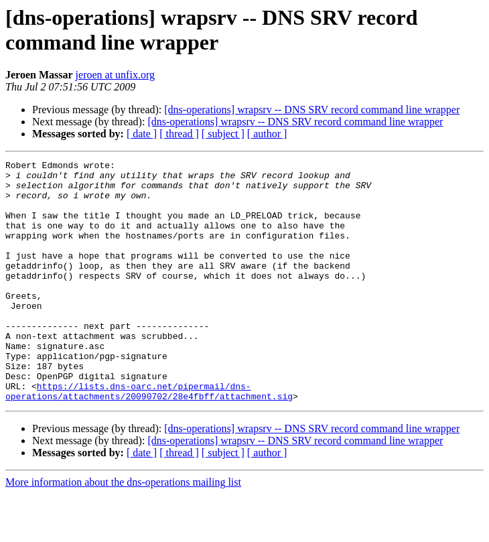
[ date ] (142, 133)
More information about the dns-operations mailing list (123, 530)
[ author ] (267, 133)
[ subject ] (223, 133)
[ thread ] (179, 133)
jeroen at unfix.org (115, 74)
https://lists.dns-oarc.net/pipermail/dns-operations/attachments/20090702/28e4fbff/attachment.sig (149, 438)
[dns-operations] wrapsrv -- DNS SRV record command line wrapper (312, 109)
